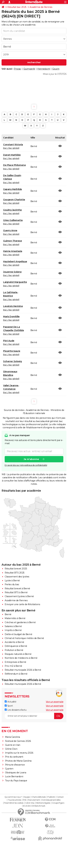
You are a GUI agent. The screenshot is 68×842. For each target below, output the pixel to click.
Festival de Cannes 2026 (18, 741)
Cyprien (9, 768)
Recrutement (34, 800)
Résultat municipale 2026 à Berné (23, 669)
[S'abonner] (34, 716)
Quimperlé (29, 68)
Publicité (51, 797)
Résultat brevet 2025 (16, 568)
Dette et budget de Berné (18, 634)
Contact (60, 797)
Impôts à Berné (13, 630)
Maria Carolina (12, 737)
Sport (9, 705)
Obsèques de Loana (15, 772)
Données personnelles (51, 800)
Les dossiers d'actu (15, 709)
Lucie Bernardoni (14, 776)
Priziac (17, 68)
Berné (8, 614)
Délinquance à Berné (16, 646)
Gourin (55, 68)
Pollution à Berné (14, 650)
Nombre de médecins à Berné (21, 658)
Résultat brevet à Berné (17, 588)
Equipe (27, 797)
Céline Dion (11, 748)
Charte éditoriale (39, 797)
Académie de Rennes (40, 7)
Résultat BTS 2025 (14, 572)
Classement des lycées (17, 576)
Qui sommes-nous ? (13, 797)
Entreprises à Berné (15, 662)
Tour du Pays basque (16, 780)
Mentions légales (43, 803)
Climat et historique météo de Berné (24, 638)
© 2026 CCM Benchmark (34, 806)
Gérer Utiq (29, 803)
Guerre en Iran (12, 745)
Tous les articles (14, 800)
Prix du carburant (14, 756)
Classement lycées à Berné (19, 596)
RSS (24, 800)
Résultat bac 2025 (17, 7)
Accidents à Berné (14, 642)
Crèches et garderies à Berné (20, 622)
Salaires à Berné (13, 626)
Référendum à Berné (16, 673)
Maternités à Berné (15, 618)
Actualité (10, 701)
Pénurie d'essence (15, 764)
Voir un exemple (54, 701)
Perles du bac (12, 584)
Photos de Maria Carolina (18, 760)
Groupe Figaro (58, 803)
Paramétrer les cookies (13, 803)
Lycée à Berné (12, 580)
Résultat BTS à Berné (16, 592)
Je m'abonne (31, 459)
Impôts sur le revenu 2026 (19, 752)
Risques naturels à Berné (18, 654)
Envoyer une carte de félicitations (22, 604)
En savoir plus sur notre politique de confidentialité (26, 465)
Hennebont (43, 68)
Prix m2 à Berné (13, 666)
